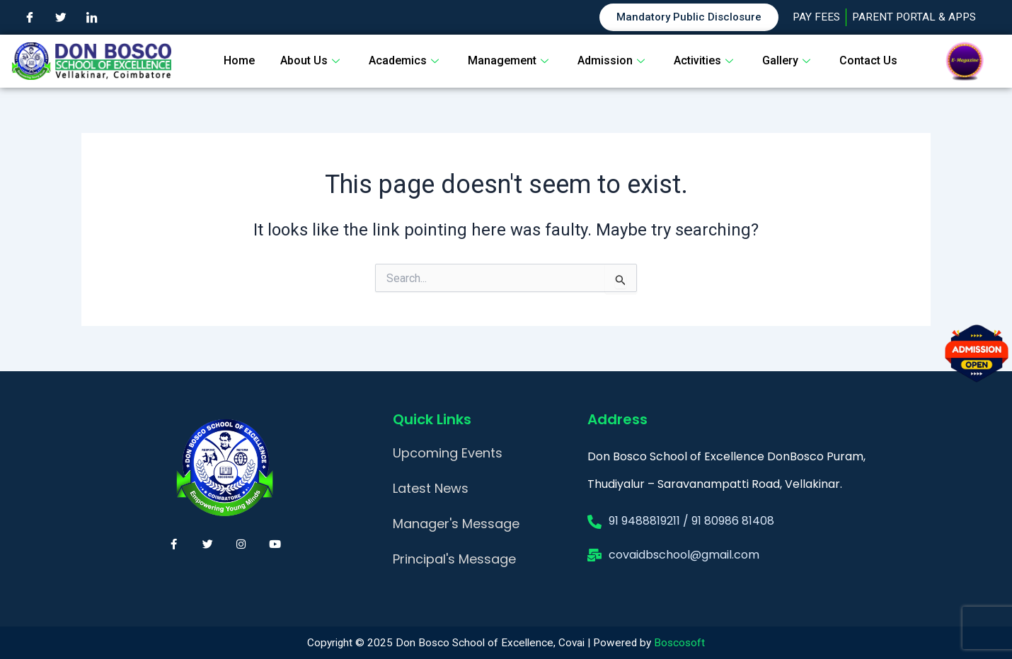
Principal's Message (454, 559)
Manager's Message (456, 523)
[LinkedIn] (92, 17)
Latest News (430, 488)
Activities (705, 60)
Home (239, 60)
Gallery (788, 60)
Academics (405, 60)
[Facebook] (29, 17)
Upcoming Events (447, 453)
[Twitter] (60, 17)
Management (510, 60)
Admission (612, 60)
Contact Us (868, 60)
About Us (311, 60)
